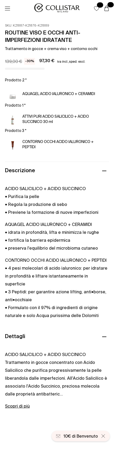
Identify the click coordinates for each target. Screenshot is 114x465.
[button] (96, 8)
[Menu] (7, 8)
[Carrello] (106, 8)
